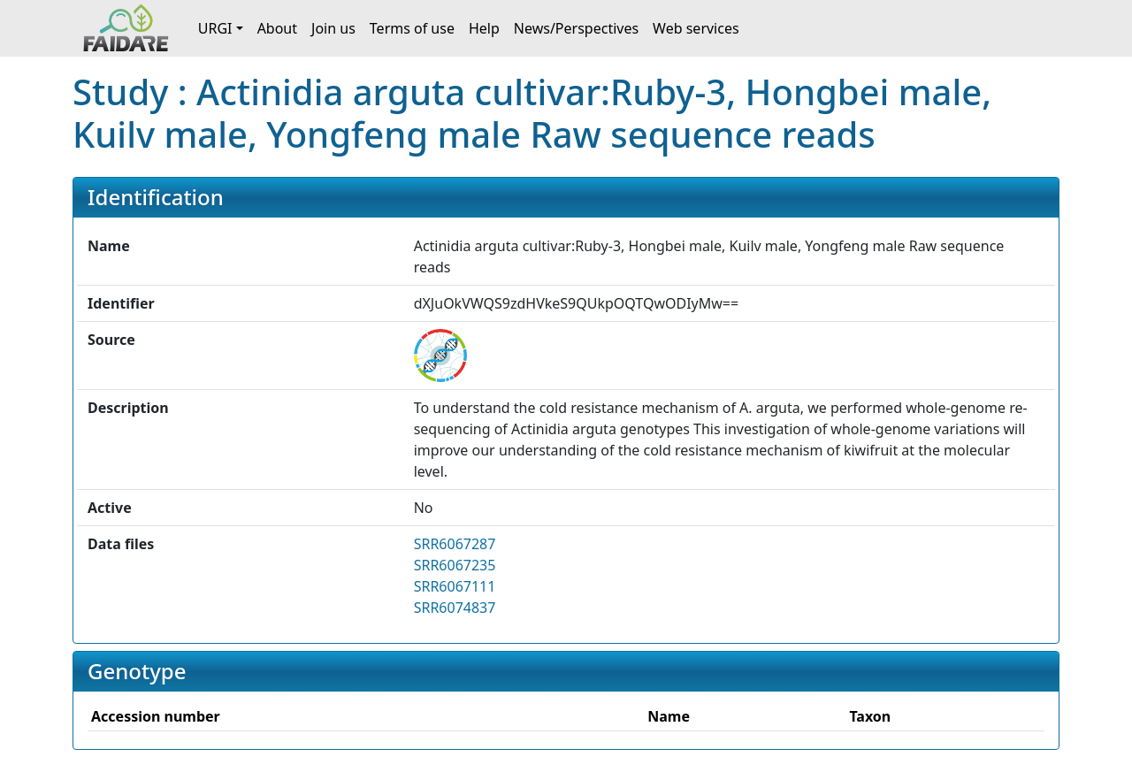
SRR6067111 (455, 586)
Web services (696, 28)
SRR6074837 (455, 607)
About (277, 28)
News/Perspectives (576, 28)
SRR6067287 (455, 544)
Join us (333, 28)
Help (484, 28)
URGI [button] (215, 28)
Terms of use (412, 28)
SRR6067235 (455, 565)
